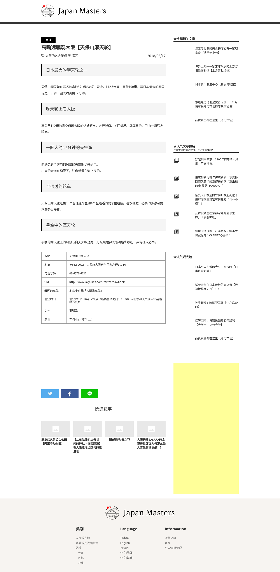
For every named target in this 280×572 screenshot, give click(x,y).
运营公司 (170, 538)
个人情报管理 (173, 547)
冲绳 (81, 562)
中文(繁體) (126, 557)
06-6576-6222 (77, 273)
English (125, 543)
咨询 (167, 543)
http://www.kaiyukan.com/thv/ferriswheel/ (97, 282)
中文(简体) (126, 552)
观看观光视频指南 (87, 543)
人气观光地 (83, 538)
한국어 (124, 547)
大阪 (81, 552)
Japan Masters (53, 2)
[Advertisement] (205, 428)
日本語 (124, 538)
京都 (81, 557)
